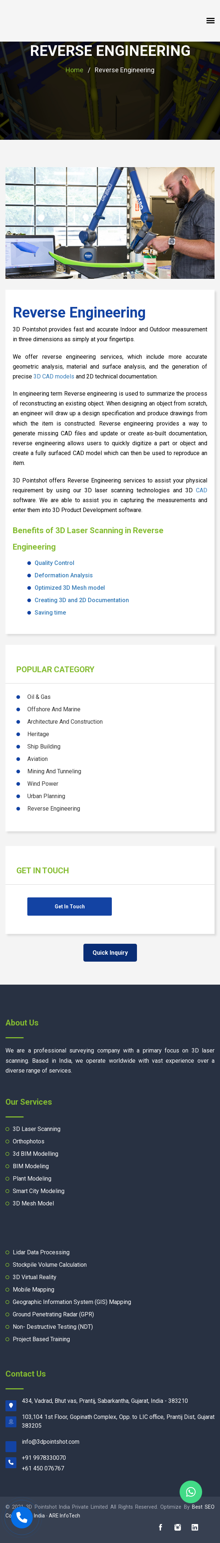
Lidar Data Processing (41, 1252)
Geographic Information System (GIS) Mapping (72, 1301)
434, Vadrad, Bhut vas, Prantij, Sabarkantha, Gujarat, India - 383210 (105, 1400)
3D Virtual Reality (34, 1277)
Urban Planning (46, 796)
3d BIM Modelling (35, 1153)
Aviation (37, 758)
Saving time (50, 612)
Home (74, 70)
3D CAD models (54, 376)
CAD (201, 490)
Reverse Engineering (110, 50)
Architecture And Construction (65, 721)
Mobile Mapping (33, 1289)
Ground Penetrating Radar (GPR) (53, 1314)
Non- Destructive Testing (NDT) (53, 1326)
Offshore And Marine (53, 709)
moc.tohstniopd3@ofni (50, 1441)
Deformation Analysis (64, 575)
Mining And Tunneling (54, 771)
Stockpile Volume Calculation (50, 1264)
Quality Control (54, 562)
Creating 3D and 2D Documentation (82, 600)
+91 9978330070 (44, 1457)
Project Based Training (41, 1339)
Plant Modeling (32, 1178)
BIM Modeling (31, 1166)
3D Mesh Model (33, 1203)
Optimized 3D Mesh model (70, 587)
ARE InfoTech (64, 1516)
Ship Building (43, 746)
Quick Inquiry (110, 952)
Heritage (38, 734)
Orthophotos (28, 1141)
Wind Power (42, 783)
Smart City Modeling (38, 1191)
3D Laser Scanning (36, 1128)
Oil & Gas (39, 696)
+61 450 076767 (43, 1468)
